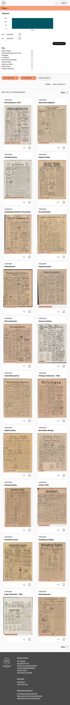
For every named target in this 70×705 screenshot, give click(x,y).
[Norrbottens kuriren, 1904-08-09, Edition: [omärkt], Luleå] (18, 558)
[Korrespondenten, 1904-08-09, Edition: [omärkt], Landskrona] (52, 230)
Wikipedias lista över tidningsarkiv (28, 698)
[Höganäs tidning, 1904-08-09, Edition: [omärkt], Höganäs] (52, 175)
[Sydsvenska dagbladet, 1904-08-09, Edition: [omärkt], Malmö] (52, 121)
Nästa (64, 92)
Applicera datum (59, 43)
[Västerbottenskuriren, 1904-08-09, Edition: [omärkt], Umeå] (18, 394)
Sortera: (48, 84)
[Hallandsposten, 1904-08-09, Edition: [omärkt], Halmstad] (18, 285)
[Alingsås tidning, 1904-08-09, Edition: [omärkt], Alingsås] (18, 448)
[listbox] (17, 60)
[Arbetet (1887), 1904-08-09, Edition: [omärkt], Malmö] (52, 503)
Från (3, 34)
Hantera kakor (22, 670)
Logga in (64, 3)
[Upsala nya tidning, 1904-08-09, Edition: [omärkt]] (52, 339)
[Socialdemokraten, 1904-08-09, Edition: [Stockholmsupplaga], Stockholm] (18, 175)
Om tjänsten (21, 661)
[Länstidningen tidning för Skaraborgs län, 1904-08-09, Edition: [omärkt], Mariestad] (18, 230)
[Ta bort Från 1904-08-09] (16, 78)
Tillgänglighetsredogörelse (26, 668)
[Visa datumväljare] (20, 34)
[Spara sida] (29, 148)
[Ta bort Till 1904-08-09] (34, 78)
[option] (17, 51)
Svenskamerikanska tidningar (27, 694)
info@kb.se (21, 682)
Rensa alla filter (44, 78)
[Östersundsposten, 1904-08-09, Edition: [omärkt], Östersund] (18, 339)
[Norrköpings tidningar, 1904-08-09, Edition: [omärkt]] (52, 448)
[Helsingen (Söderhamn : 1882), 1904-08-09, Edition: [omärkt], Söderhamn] (52, 394)
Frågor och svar (22, 684)
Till (2, 38)
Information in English (24, 673)
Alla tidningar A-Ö (23, 663)
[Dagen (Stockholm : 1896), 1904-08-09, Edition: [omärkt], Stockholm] (18, 612)
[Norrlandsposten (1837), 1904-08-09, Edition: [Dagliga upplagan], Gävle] (18, 121)
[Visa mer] (24, 148)
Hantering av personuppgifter (27, 666)
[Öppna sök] (56, 3)
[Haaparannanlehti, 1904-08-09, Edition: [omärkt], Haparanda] (52, 285)
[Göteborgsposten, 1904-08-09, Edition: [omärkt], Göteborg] (52, 612)
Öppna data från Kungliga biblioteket (29, 696)
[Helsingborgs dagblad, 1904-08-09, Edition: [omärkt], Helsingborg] (52, 558)
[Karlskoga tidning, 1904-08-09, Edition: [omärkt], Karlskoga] (18, 503)
